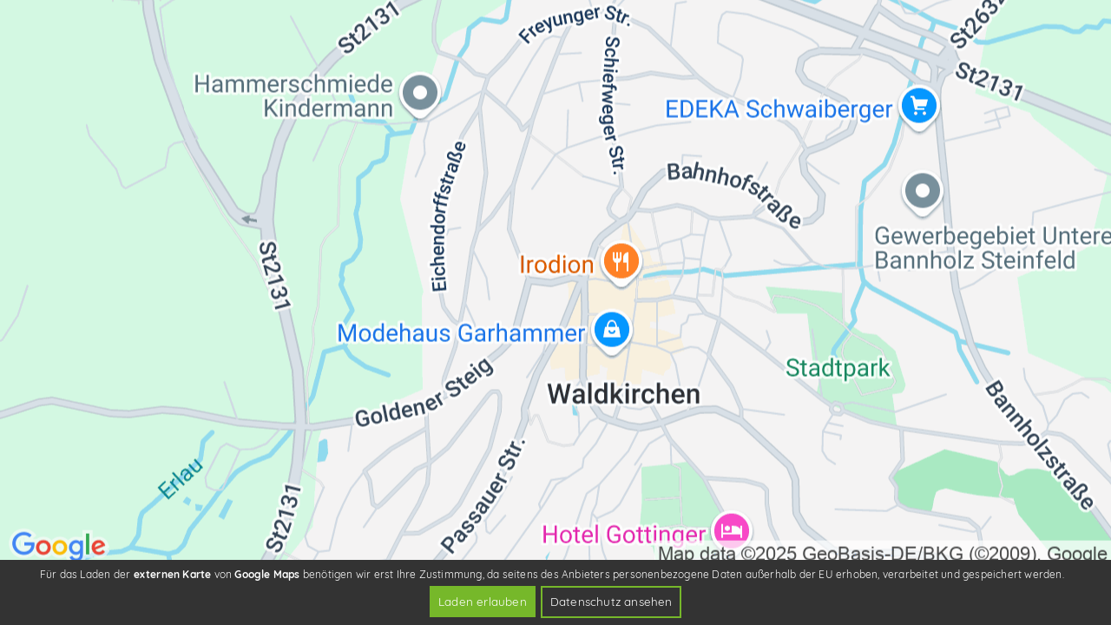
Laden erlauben (482, 601)
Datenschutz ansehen (611, 601)
